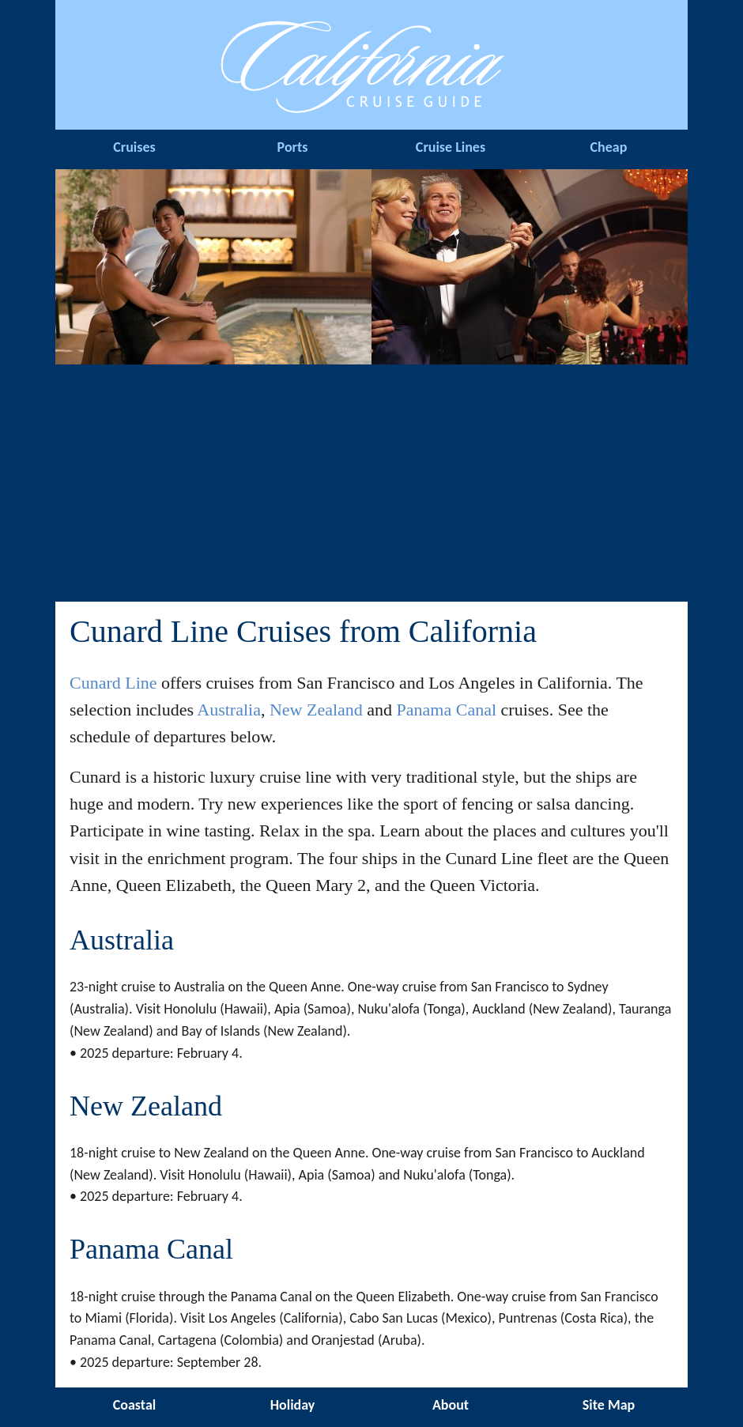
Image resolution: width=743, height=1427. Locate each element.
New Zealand (316, 709)
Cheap (609, 147)
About (450, 1405)
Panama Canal (446, 709)
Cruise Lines (450, 147)
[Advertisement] (371, 483)
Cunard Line (113, 683)
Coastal (134, 1405)
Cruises (134, 147)
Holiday (292, 1405)
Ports (292, 147)
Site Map (609, 1405)
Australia (229, 709)
